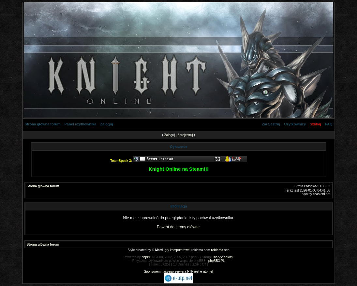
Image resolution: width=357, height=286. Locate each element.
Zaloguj (106, 124)
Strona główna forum (43, 124)
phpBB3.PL (216, 261)
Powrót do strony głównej (179, 227)
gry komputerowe (177, 250)
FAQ (329, 124)
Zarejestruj (271, 124)
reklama (217, 250)
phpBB (146, 257)
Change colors (222, 257)
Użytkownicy (295, 124)
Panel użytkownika (81, 124)
